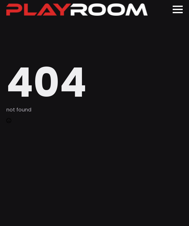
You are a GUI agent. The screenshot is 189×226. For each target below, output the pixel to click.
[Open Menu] (178, 9)
